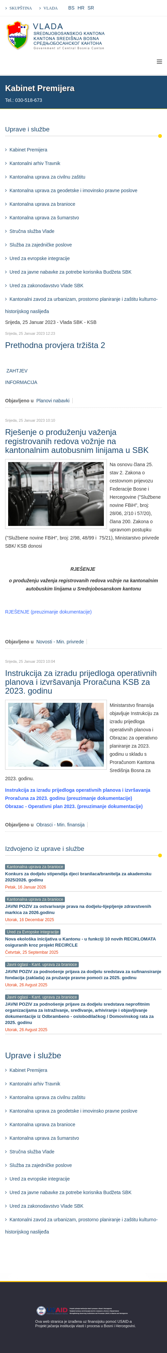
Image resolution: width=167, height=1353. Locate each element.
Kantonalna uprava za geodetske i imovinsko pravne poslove (73, 190)
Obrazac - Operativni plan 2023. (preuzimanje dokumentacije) (74, 806)
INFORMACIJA (21, 382)
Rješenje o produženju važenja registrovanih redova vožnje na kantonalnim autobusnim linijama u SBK (77, 441)
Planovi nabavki (53, 400)
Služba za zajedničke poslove (41, 245)
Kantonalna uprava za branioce (42, 204)
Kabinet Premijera (28, 149)
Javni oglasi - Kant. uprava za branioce (42, 964)
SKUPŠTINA (21, 8)
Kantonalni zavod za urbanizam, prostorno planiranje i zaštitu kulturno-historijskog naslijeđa (81, 305)
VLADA (50, 8)
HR (81, 8)
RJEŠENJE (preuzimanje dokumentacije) (48, 612)
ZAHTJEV (16, 370)
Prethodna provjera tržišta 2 (55, 345)
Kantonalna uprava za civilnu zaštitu (47, 177)
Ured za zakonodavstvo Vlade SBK (47, 285)
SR (91, 8)
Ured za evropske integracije (40, 258)
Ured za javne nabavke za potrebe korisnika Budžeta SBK (71, 272)
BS (71, 8)
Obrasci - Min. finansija (60, 824)
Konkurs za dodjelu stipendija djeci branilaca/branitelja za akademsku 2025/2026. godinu (78, 876)
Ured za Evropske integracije (33, 932)
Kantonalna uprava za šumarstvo (44, 217)
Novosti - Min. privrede (60, 641)
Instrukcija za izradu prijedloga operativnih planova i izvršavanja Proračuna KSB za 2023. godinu (81, 682)
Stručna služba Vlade (32, 231)
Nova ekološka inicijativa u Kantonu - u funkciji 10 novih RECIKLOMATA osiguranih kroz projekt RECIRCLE (80, 942)
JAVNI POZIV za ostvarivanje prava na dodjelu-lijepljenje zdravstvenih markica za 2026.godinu (78, 909)
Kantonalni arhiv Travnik (35, 163)
